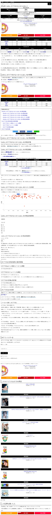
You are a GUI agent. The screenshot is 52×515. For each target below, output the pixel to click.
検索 (49, 3)
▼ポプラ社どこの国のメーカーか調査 (11, 123)
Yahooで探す (42, 35)
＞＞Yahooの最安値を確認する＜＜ (26, 172)
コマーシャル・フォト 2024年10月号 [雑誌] (30, 422)
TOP (2, 2)
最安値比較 (26, 394)
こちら (16, 135)
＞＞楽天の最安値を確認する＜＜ (9, 156)
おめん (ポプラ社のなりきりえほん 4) (30, 23)
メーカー (6, 2)
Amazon (6, 41)
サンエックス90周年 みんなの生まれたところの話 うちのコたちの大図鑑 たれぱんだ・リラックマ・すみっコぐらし (30, 491)
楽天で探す (26, 35)
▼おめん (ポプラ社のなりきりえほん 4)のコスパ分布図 (16, 117)
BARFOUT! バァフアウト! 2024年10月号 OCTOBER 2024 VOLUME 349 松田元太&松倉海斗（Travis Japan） (30, 396)
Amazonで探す (9, 35)
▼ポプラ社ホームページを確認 (10, 125)
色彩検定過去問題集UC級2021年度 (30, 471)
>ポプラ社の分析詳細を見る (26, 21)
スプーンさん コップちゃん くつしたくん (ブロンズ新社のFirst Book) (30, 484)
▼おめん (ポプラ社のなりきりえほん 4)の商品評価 (14, 113)
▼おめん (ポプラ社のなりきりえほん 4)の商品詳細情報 (16, 119)
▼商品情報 (9, 51)
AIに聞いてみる (4, 353)
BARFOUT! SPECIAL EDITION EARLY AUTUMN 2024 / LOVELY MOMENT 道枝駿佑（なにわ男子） (30, 409)
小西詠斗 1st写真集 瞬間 (30, 384)
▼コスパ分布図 (43, 51)
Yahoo (6, 44)
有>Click (25, 16)
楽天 (6, 43)
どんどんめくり (30, 435)
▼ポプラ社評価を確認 (8, 127)
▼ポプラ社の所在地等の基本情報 (10, 121)
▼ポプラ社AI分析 (6, 129)
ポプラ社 (12, 2)
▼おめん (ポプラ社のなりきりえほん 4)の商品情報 (14, 111)
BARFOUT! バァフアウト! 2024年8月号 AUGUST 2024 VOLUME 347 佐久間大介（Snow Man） (30, 458)
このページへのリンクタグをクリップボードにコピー (26, 133)
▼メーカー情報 (26, 51)
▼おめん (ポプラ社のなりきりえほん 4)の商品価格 (14, 115)
